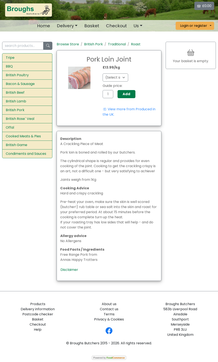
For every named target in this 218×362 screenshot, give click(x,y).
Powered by (109, 357)
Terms (109, 314)
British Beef (15, 92)
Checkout (116, 26)
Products (37, 304)
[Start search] (47, 46)
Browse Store (68, 44)
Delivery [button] (65, 26)
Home (43, 26)
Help (38, 329)
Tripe (10, 57)
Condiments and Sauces (26, 153)
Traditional (117, 44)
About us (109, 304)
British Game (16, 144)
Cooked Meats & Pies (23, 136)
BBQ (9, 66)
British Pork (15, 110)
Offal (10, 127)
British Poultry (17, 75)
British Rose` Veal (20, 118)
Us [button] (136, 26)
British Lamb (16, 101)
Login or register (193, 25)
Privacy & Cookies (109, 319)
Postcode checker (37, 314)
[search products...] (22, 46)
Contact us (109, 309)
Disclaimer (69, 269)
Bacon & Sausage (20, 83)
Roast (136, 44)
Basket (91, 26)
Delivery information (38, 309)
